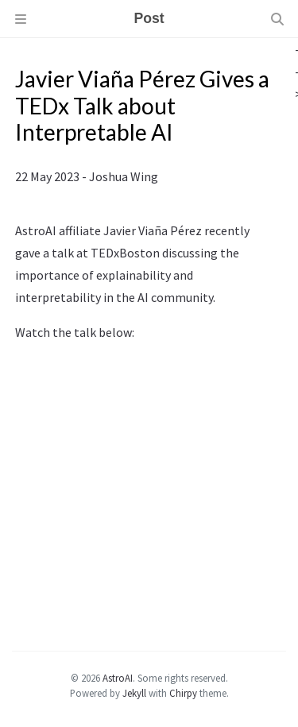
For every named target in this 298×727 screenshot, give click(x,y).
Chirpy (183, 692)
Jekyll (134, 692)
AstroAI (118, 677)
